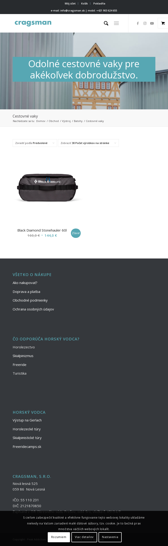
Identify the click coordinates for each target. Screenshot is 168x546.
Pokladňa (99, 3)
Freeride (19, 364)
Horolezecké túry (27, 429)
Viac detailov (84, 537)
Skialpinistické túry (27, 437)
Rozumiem (58, 537)
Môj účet (70, 3)
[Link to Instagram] (144, 23)
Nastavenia (110, 537)
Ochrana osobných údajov (33, 309)
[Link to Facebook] (137, 23)
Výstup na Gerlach (27, 420)
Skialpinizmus (23, 355)
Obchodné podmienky (30, 300)
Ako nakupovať (24, 282)
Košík (84, 3)
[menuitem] (70, 3)
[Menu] (116, 23)
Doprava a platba (26, 291)
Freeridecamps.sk (27, 446)
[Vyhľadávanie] (103, 23)
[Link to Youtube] (151, 23)
